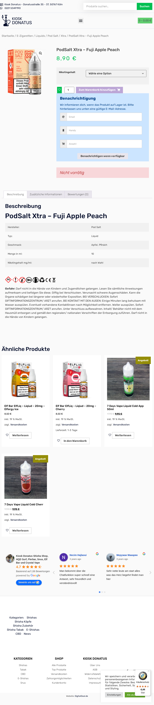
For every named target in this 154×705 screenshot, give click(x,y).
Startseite (8, 35)
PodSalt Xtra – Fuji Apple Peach (56, 216)
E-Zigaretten (25, 35)
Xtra (63, 35)
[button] (81, 20)
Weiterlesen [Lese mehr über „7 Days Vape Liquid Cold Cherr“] (20, 530)
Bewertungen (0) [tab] (78, 194)
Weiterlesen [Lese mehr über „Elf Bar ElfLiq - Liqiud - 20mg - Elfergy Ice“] (20, 435)
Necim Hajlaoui (78, 555)
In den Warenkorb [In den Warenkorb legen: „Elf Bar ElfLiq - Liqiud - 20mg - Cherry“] (75, 440)
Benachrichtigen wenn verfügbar (103, 156)
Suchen (144, 6)
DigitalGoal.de (81, 696)
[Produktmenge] (69, 90)
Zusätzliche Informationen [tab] (46, 194)
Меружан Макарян (127, 555)
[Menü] (149, 672)
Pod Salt (53, 35)
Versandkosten (18, 424)
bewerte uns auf (29, 582)
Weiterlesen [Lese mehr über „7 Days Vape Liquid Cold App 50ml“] (123, 435)
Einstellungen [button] (114, 695)
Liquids (40, 35)
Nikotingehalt (67, 72)
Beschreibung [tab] (15, 194)
